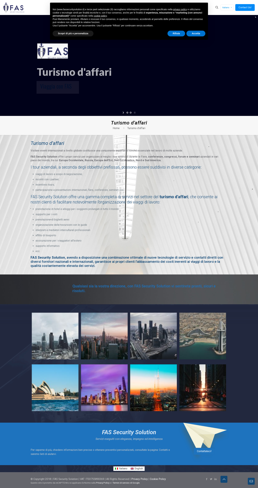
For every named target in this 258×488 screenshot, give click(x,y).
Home (116, 128)
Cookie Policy (158, 472)
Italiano (227, 7)
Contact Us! (245, 7)
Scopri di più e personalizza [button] (73, 33)
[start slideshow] (124, 112)
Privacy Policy (139, 472)
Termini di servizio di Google (126, 475)
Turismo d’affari (136, 128)
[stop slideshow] (134, 112)
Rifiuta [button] (176, 33)
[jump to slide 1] (127, 112)
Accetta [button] (196, 33)
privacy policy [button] (180, 9)
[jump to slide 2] (130, 112)
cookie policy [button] (100, 15)
